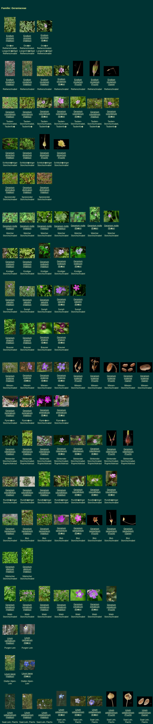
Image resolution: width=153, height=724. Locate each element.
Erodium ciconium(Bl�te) (44, 38)
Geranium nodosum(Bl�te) (61, 264)
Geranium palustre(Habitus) (9, 302)
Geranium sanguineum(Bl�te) (61, 531)
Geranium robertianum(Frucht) (111, 451)
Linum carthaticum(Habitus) (10, 640)
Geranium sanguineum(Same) (128, 531)
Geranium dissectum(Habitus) (10, 155)
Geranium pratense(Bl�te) (27, 378)
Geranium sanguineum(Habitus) (9, 531)
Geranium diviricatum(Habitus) (10, 190)
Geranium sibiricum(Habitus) (9, 569)
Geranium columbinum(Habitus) (9, 114)
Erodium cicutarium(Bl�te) (61, 81)
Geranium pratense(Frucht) (78, 378)
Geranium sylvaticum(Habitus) (10, 607)
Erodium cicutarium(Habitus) (10, 82)
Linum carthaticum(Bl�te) (27, 640)
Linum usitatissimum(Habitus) (10, 715)
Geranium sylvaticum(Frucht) (111, 607)
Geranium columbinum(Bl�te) (44, 114)
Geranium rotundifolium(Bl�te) (78, 492)
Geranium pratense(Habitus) (9, 378)
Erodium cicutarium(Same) (111, 82)
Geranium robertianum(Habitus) (10, 451)
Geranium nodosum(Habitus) (9, 264)
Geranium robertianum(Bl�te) (61, 451)
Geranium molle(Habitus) (10, 227)
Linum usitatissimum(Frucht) (111, 712)
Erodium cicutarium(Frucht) (78, 82)
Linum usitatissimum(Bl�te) (61, 712)
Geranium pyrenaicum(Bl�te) (44, 412)
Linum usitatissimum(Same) (145, 712)
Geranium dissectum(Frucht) (44, 155)
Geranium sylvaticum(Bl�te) (78, 607)
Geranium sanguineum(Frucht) (94, 531)
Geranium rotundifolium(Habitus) (10, 492)
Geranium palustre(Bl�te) (61, 302)
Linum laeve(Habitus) (9, 675)
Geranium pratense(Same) (128, 378)
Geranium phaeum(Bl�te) (44, 340)
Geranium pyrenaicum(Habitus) (10, 413)
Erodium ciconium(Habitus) (10, 38)
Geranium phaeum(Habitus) (9, 340)
